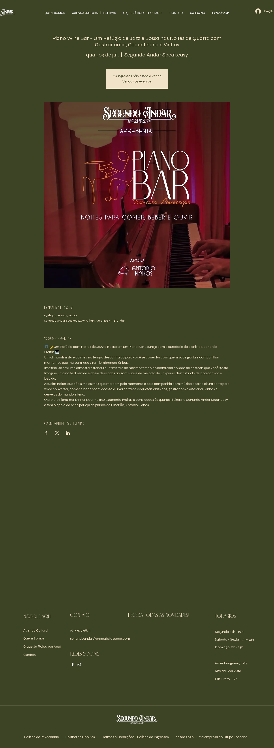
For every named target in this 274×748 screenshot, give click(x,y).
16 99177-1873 (80, 630)
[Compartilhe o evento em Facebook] (46, 433)
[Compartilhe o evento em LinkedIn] (68, 433)
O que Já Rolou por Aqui (42, 646)
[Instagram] (79, 664)
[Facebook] (72, 664)
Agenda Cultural (35, 630)
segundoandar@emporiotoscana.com (100, 638)
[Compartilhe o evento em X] (57, 433)
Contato (29, 654)
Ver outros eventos (137, 81)
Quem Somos (34, 638)
